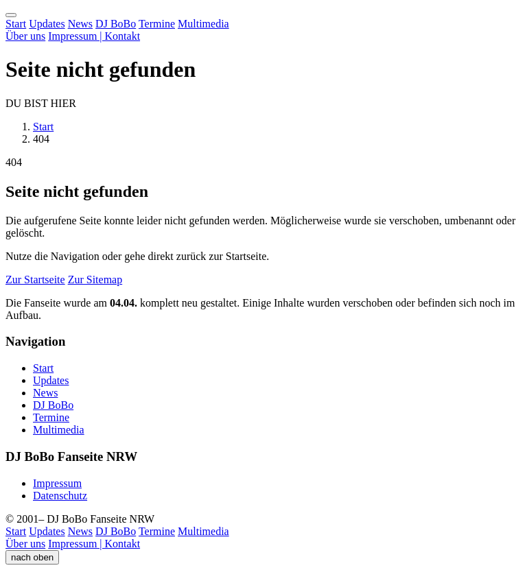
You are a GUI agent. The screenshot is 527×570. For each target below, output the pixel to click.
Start (15, 23)
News (80, 23)
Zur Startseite (35, 279)
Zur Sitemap (95, 279)
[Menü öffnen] (10, 15)
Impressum (57, 483)
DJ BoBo (115, 23)
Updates (47, 23)
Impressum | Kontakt (94, 36)
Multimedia (203, 23)
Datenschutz (60, 495)
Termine (157, 23)
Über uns (25, 36)
